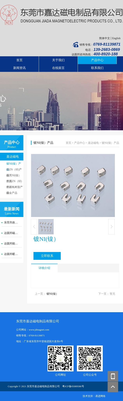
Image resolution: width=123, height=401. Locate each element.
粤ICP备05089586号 (73, 386)
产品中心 (97, 60)
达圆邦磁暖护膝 (13, 233)
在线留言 (58, 68)
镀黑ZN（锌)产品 (14, 182)
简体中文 (104, 38)
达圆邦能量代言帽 (15, 243)
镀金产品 (11, 192)
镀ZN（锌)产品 (14, 170)
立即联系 (47, 255)
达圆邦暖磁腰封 (13, 254)
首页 (19, 60)
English (116, 38)
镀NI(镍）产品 (13, 164)
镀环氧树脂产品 (14, 188)
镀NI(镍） (52, 293)
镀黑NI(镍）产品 (13, 176)
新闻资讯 (19, 68)
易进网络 (100, 396)
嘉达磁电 (12, 156)
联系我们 (97, 68)
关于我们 (58, 60)
